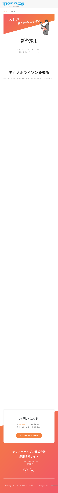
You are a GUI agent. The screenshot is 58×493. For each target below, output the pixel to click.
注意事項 (30, 464)
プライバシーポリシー (30, 461)
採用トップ (7, 11)
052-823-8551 (24, 424)
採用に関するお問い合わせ (29, 436)
